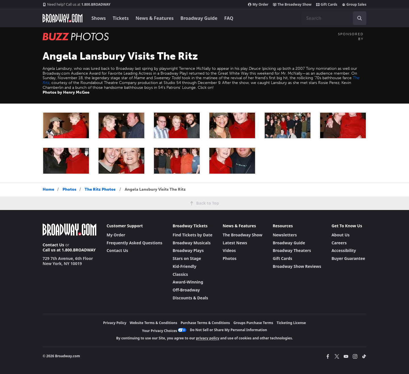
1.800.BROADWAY (76, 4)
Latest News (235, 242)
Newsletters (285, 235)
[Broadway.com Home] (62, 18)
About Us (340, 235)
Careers (339, 242)
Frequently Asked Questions (134, 242)
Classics (180, 274)
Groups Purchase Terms (253, 322)
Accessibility (343, 250)
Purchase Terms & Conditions (205, 322)
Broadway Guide (198, 18)
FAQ (228, 18)
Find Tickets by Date (192, 235)
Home (48, 189)
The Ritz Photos (100, 189)
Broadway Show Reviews (297, 266)
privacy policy (207, 338)
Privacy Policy (114, 322)
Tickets (121, 18)
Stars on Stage (187, 258)
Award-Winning (188, 282)
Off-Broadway (186, 290)
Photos (69, 189)
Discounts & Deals (190, 298)
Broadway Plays (188, 250)
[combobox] (334, 18)
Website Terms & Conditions (153, 322)
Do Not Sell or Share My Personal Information (228, 329)
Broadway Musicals (192, 242)
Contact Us (53, 244)
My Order (258, 4)
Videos (229, 250)
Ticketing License (291, 322)
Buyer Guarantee (348, 258)
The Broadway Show (292, 4)
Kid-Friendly (184, 266)
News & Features (154, 18)
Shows (98, 18)
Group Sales (354, 4)
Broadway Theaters (292, 250)
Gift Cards (326, 4)
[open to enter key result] (359, 18)
